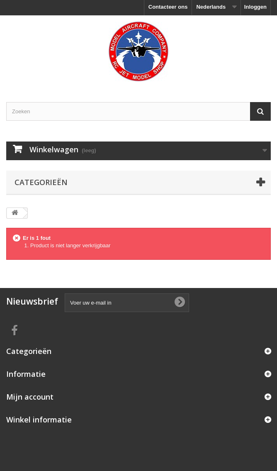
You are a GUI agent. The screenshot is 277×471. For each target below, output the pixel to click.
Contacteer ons (168, 7)
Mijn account (29, 397)
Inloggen (255, 7)
